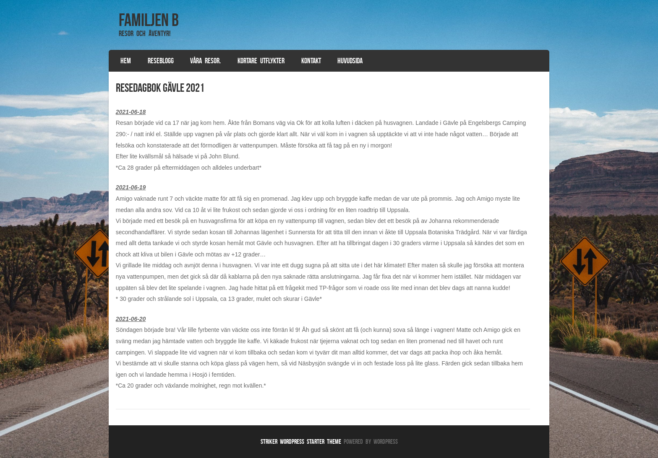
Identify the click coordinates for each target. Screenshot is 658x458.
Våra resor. (205, 61)
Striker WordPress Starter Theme (301, 441)
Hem (125, 61)
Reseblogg (161, 61)
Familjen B (149, 19)
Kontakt (311, 61)
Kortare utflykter (261, 61)
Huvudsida (350, 61)
